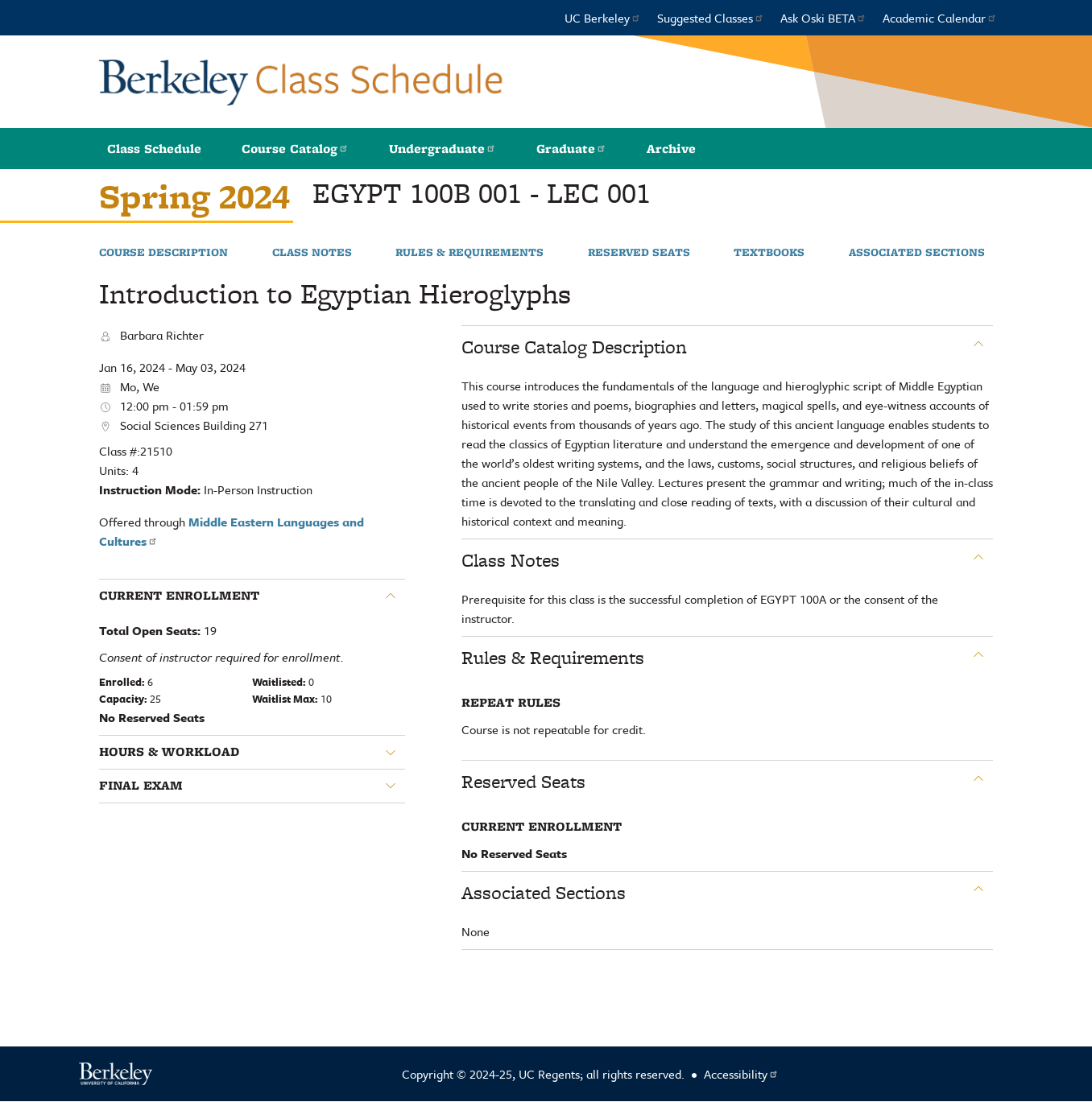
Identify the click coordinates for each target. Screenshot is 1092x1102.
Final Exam (141, 786)
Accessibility (741, 1074)
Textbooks (769, 252)
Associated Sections (917, 252)
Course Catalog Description (574, 347)
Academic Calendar (940, 18)
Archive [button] (671, 148)
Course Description (163, 252)
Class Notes (312, 252)
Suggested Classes (710, 18)
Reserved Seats (639, 252)
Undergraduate (442, 148)
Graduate (571, 148)
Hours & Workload (169, 752)
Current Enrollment (179, 596)
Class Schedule (154, 148)
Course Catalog (295, 148)
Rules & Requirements (469, 252)
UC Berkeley (603, 18)
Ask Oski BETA (823, 18)
